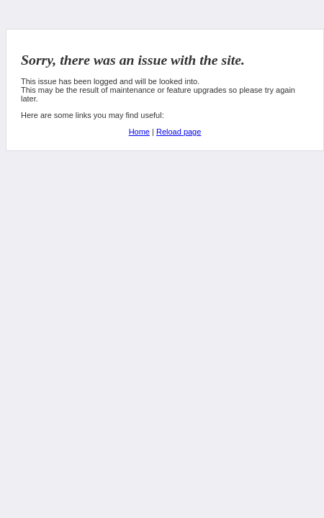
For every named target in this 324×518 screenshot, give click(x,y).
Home (139, 131)
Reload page (178, 131)
